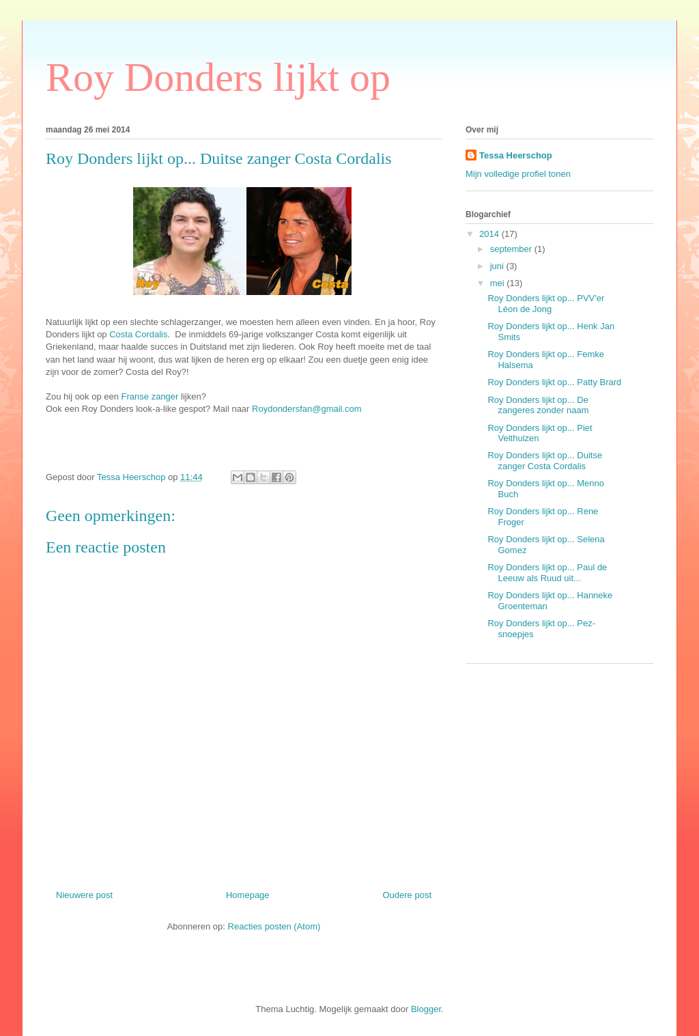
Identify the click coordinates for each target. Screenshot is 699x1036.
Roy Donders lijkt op (218, 77)
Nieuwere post (84, 895)
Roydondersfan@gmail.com (308, 409)
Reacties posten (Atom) (274, 926)
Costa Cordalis (138, 334)
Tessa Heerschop (515, 155)
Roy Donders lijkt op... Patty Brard (554, 382)
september (512, 249)
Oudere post (406, 895)
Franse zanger (150, 396)
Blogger (426, 1009)
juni (498, 266)
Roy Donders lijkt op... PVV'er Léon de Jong (545, 303)
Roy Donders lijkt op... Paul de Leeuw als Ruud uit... (547, 572)
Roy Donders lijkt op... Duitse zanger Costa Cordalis (544, 460)
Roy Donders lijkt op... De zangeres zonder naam (537, 405)
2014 (490, 234)
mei (498, 283)
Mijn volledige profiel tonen (518, 174)
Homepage (248, 895)
